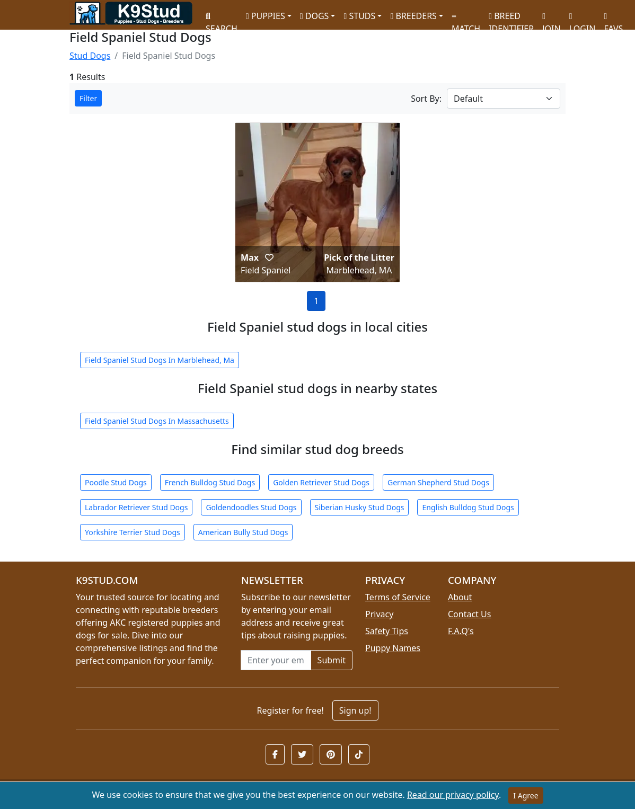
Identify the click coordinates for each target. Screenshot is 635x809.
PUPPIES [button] (265, 16)
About (460, 597)
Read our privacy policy (453, 795)
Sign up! (355, 710)
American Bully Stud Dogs (243, 532)
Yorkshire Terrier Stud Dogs (132, 532)
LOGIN (582, 18)
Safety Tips (386, 631)
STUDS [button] (359, 16)
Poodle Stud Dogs (116, 482)
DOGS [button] (314, 16)
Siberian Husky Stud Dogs (359, 507)
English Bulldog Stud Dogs (468, 507)
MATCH (466, 18)
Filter (88, 98)
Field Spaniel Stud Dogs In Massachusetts (157, 421)
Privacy (379, 614)
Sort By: (426, 98)
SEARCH (221, 18)
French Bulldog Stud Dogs (210, 482)
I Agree (525, 795)
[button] (269, 257)
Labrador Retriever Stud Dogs (136, 507)
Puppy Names (392, 648)
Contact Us (469, 614)
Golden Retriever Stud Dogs (321, 482)
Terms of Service (397, 597)
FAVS (613, 18)
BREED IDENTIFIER (511, 17)
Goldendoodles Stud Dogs (251, 507)
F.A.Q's (461, 631)
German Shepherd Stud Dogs (438, 482)
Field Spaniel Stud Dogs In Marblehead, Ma (159, 360)
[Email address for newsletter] (276, 660)
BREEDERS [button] (413, 16)
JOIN (551, 18)
